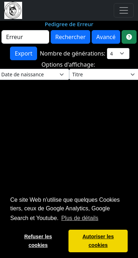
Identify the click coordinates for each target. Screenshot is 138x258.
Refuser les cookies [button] (38, 241)
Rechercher (70, 37)
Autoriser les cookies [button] (98, 241)
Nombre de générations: (73, 53)
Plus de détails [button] (79, 218)
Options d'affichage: (68, 64)
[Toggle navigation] (124, 10)
